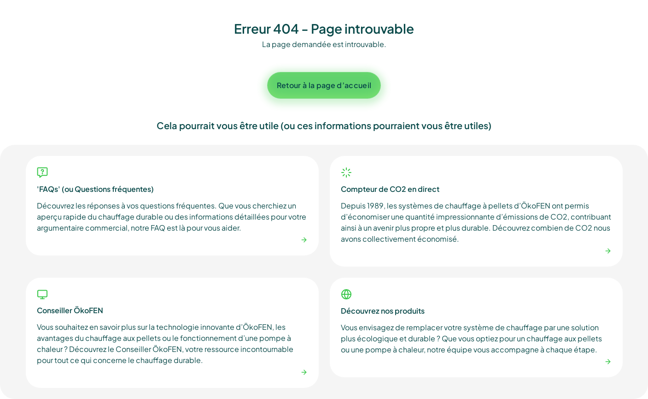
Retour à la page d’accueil (324, 85)
